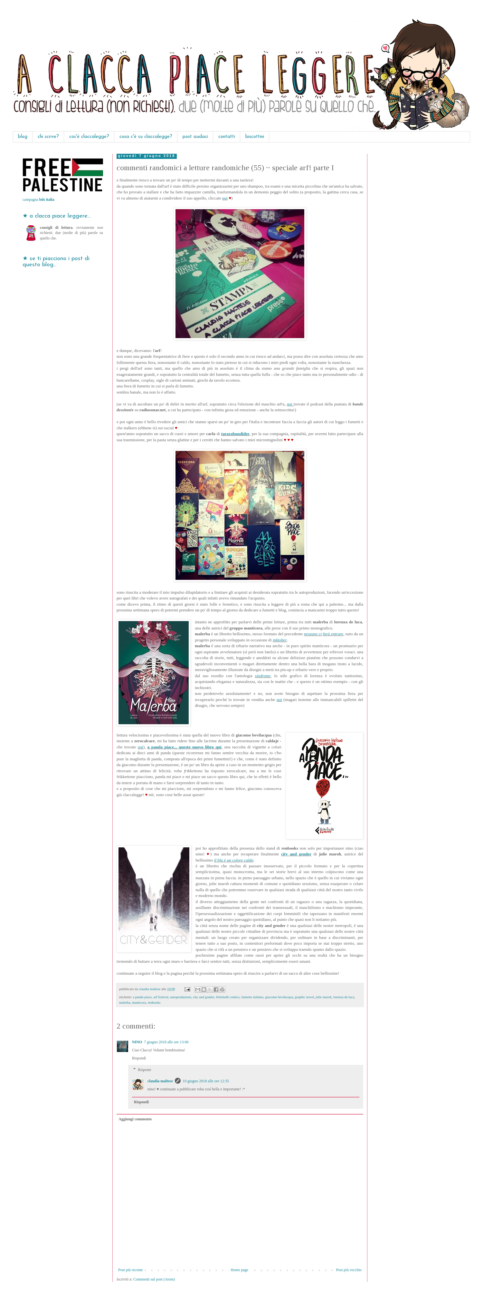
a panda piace (142, 997)
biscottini (254, 136)
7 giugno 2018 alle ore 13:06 (166, 1042)
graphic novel (304, 997)
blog (22, 136)
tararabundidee (235, 433)
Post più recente (130, 1270)
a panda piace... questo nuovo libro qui (184, 747)
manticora (139, 1002)
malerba (124, 1002)
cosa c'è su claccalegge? (145, 136)
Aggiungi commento (135, 1119)
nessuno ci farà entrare (324, 633)
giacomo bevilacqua (279, 997)
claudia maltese (160, 1081)
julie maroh (323, 997)
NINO (137, 1042)
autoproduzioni (180, 997)
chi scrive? (48, 136)
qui (225, 198)
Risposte (144, 1069)
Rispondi (139, 1058)
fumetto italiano (252, 997)
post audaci (195, 136)
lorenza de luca (343, 997)
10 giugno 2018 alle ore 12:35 (206, 1081)
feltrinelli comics (228, 997)
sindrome (263, 675)
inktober (280, 640)
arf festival (160, 997)
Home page (239, 1270)
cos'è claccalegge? (89, 136)
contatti (226, 136)
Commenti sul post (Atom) (154, 1279)
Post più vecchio (349, 1270)
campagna (38, 199)
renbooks (154, 1002)
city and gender (296, 854)
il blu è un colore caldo (233, 860)
